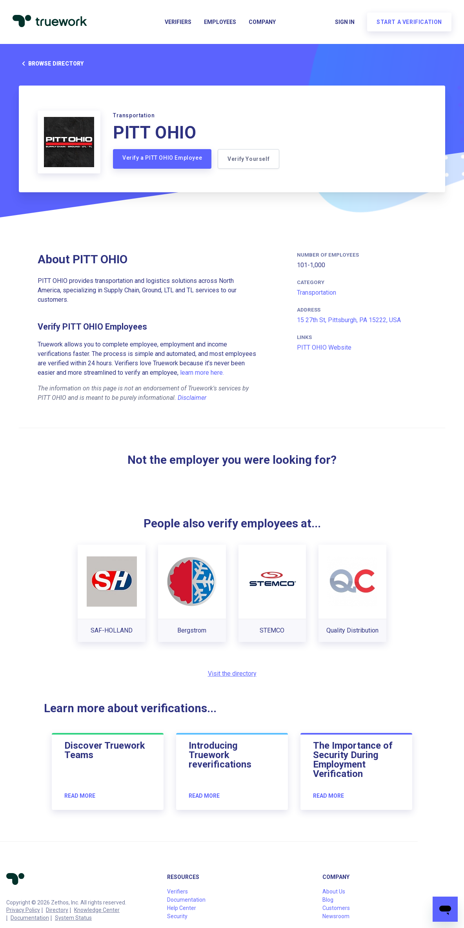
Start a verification (409, 22)
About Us (333, 891)
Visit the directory (232, 673)
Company (262, 22)
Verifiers (178, 22)
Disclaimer (192, 397)
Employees (220, 22)
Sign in (345, 22)
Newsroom (335, 916)
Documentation (30, 918)
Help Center (181, 908)
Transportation (316, 292)
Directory (57, 910)
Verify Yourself (248, 159)
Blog (327, 900)
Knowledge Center (97, 910)
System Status (73, 918)
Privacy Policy (23, 910)
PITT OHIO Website (324, 347)
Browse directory (51, 63)
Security (177, 916)
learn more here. (202, 372)
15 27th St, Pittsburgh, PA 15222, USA (349, 320)
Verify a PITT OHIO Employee (162, 158)
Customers (336, 908)
